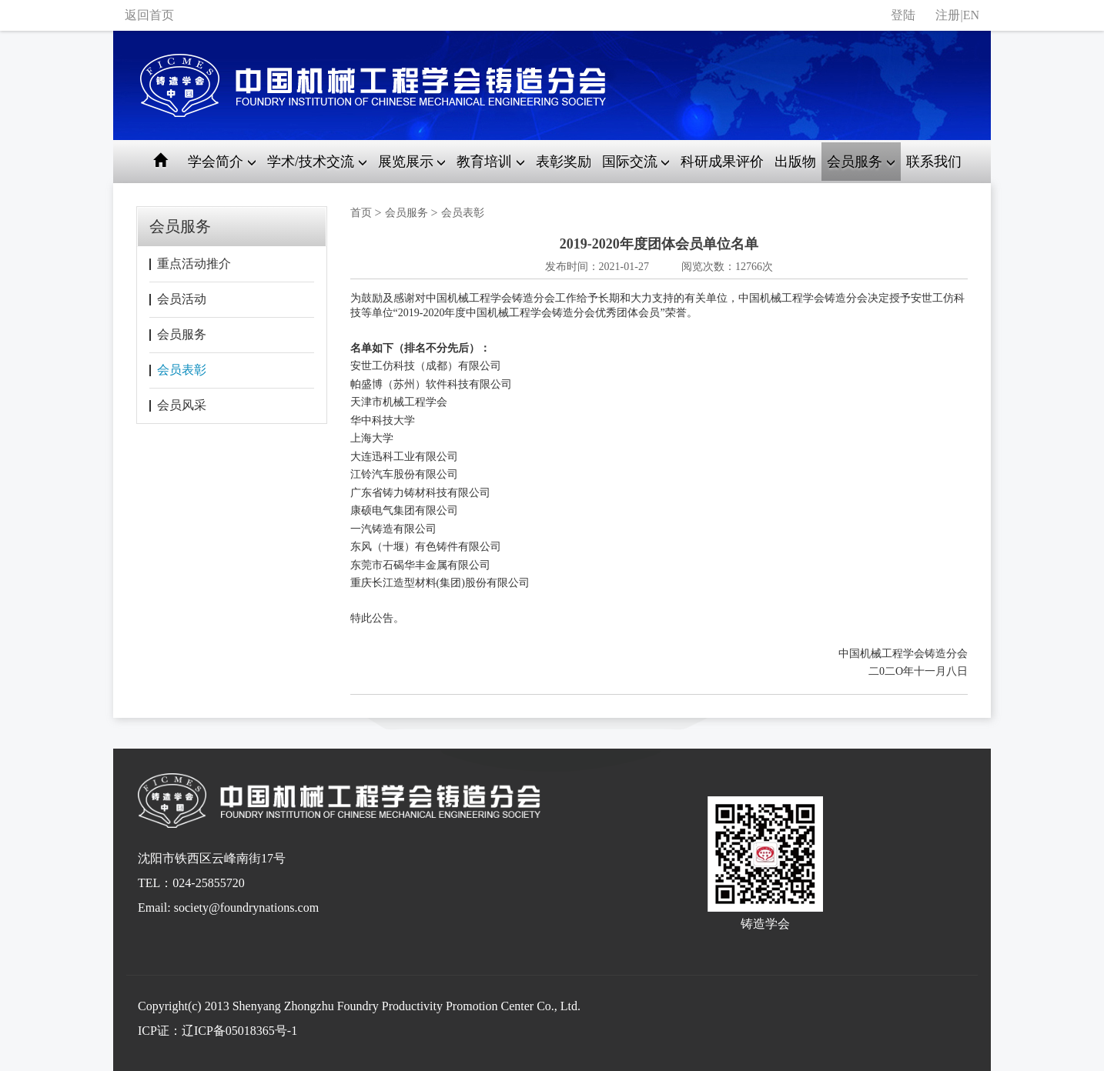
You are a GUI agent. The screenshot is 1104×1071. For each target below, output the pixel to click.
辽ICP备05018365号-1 (239, 1030)
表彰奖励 (563, 161)
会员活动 (181, 298)
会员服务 (181, 334)
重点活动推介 (194, 263)
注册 (947, 15)
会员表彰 (181, 369)
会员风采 (181, 405)
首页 (361, 213)
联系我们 (934, 161)
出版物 (795, 161)
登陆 (903, 15)
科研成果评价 (722, 161)
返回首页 (149, 15)
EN (971, 15)
